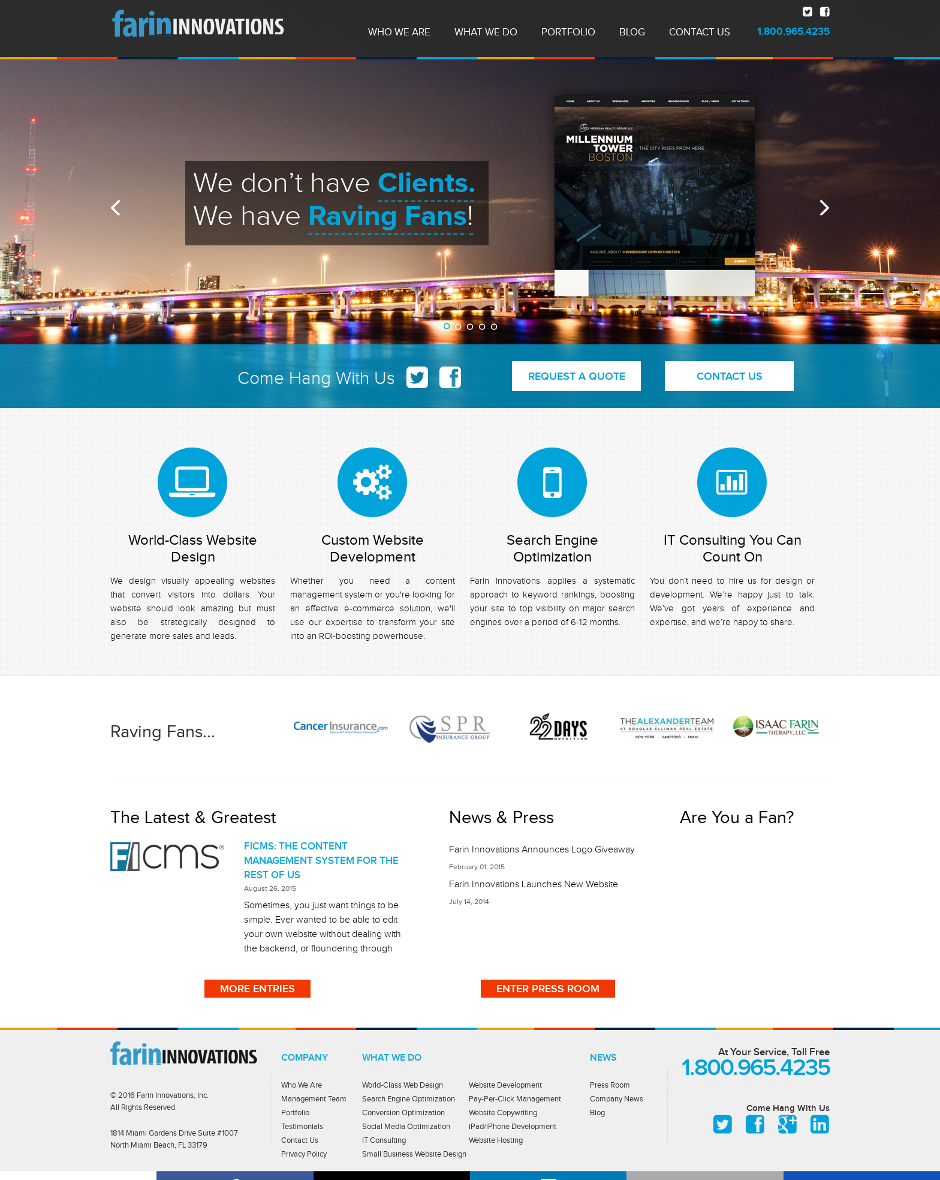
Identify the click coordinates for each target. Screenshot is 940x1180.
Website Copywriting (503, 1112)
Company (304, 1057)
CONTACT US (730, 376)
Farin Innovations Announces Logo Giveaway (542, 849)
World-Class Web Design (402, 1084)
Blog (597, 1112)
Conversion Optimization (403, 1112)
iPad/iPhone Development (512, 1126)
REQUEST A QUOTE (576, 376)
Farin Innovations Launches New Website (533, 884)
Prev (115, 207)
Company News (616, 1098)
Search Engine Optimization (552, 548)
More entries (257, 989)
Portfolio (295, 1112)
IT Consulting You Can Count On (733, 548)
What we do (391, 1057)
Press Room (610, 1084)
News (603, 1057)
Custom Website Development (372, 548)
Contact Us (299, 1140)
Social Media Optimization (406, 1126)
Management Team (314, 1098)
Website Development (505, 1084)
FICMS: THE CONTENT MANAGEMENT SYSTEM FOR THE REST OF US (321, 860)
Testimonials (302, 1126)
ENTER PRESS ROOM (547, 989)
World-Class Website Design (192, 548)
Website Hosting (496, 1140)
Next (825, 207)
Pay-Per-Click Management (515, 1098)
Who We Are (301, 1084)
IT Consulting (384, 1140)
